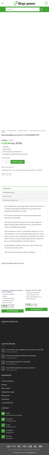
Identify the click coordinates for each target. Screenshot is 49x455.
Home (3, 130)
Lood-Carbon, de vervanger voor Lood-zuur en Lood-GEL (24, 349)
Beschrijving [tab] (7, 188)
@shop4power (9, 438)
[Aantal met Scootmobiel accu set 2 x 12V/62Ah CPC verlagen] (2, 162)
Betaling (4, 384)
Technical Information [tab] (10, 200)
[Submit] (41, 9)
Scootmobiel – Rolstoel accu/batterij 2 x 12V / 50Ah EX (12, 291)
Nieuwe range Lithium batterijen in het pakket (21, 355)
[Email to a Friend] (10, 174)
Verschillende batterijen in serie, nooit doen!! (20, 368)
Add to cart (17, 162)
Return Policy (5, 388)
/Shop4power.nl (10, 432)
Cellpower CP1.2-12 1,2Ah (33, 290)
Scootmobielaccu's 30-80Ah (34, 170)
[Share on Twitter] (6, 174)
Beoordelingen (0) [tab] (8, 192)
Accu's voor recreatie (14, 170)
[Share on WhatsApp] (3, 174)
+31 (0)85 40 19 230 (11, 421)
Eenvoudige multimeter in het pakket (18, 361)
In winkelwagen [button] (12, 311)
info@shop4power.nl (11, 426)
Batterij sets (11, 130)
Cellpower (23, 170)
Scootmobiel (22, 130)
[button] (2, 3)
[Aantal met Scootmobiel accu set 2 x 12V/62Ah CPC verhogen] (8, 162)
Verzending (5, 399)
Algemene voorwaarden (32, 449)
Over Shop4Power (7, 381)
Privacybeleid (18, 449)
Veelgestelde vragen (8, 392)
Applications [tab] (7, 196)
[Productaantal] (5, 162)
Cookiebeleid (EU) (7, 403)
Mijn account (5, 395)
